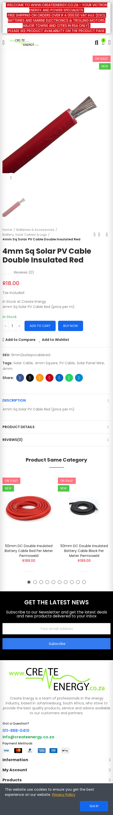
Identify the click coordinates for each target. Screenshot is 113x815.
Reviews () (24, 272)
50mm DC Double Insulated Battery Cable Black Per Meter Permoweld (84, 550)
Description (14, 400)
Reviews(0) (12, 439)
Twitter (30, 378)
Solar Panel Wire (90, 363)
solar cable (23, 363)
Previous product (94, 234)
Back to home (100, 234)
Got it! (94, 806)
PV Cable (67, 363)
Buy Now (70, 325)
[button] (29, 582)
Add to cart (40, 325)
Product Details (18, 426)
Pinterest (49, 378)
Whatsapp (69, 378)
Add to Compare (20, 339)
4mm (8, 368)
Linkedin (59, 378)
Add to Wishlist (55, 339)
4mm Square (46, 363)
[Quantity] (12, 326)
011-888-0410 (15, 730)
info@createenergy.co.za (28, 737)
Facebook (20, 378)
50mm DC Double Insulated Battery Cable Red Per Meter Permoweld (29, 550)
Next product (107, 234)
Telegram (79, 378)
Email (40, 378)
